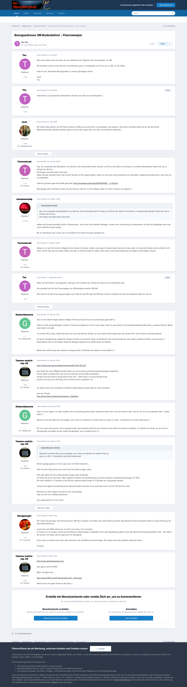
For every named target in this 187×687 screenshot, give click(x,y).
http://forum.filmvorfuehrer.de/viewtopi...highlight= (58, 396)
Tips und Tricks (40, 45)
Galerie (26, 13)
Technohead (24, 161)
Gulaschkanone (24, 314)
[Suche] (143, 13)
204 (25, 385)
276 (25, 77)
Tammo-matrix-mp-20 (24, 362)
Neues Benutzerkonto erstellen (56, 618)
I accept (100, 649)
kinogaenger (24, 516)
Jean (24, 122)
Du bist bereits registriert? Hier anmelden (137, 5)
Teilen (152, 44)
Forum (16, 14)
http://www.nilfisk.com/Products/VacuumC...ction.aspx (59, 578)
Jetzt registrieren (165, 5)
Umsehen (49, 13)
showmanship (24, 199)
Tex (26, 42)
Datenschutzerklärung (121, 680)
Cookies (54, 682)
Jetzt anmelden (131, 618)
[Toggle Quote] (40, 206)
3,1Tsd (25, 221)
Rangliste (61, 13)
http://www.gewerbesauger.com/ (50, 561)
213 (25, 183)
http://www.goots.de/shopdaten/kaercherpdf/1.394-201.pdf (61, 365)
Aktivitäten (38, 13)
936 (25, 144)
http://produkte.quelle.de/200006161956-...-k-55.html (96, 183)
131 (25, 537)
